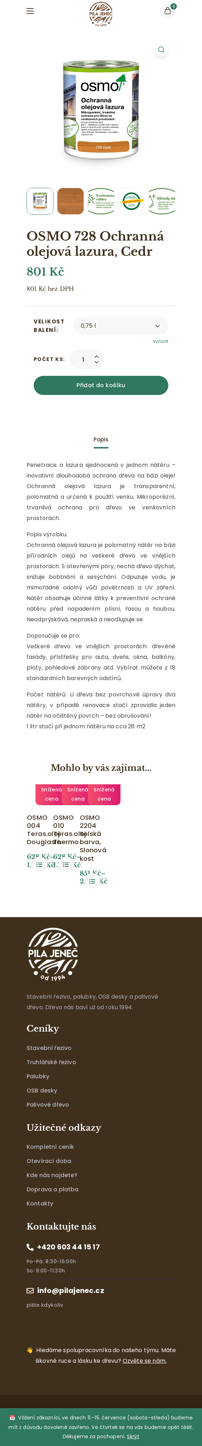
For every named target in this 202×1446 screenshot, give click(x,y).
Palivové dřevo (48, 1117)
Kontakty (40, 1216)
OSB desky (42, 1103)
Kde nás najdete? (52, 1188)
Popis (101, 439)
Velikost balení (49, 326)
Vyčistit (160, 341)
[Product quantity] (83, 359)
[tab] (101, 439)
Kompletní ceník (50, 1160)
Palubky (38, 1089)
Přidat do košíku (101, 385)
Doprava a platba (53, 1202)
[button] (167, 10)
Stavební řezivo (49, 1060)
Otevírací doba (49, 1174)
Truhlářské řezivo (51, 1075)
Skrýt (133, 1436)
